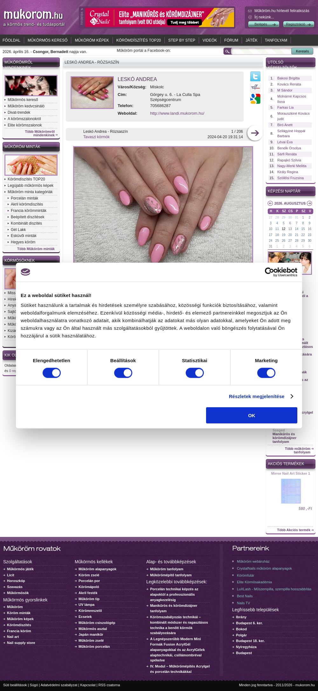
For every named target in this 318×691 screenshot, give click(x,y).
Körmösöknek (19, 260)
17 (270, 235)
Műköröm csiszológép (97, 623)
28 (277, 217)
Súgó (34, 685)
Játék (251, 40)
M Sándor (285, 90)
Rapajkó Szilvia (289, 160)
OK (251, 415)
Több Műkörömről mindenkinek (40, 133)
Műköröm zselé (91, 640)
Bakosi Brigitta (288, 78)
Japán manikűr (91, 634)
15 (303, 229)
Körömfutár (245, 575)
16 (309, 229)
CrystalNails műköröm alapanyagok (264, 568)
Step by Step (181, 40)
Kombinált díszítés (26, 223)
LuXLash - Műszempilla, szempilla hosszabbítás (274, 589)
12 (283, 229)
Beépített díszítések (27, 217)
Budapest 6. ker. (249, 623)
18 (277, 235)
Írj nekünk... (264, 17)
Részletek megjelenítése (257, 396)
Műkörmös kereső (47, 40)
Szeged (279, 430)
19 (283, 235)
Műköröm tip (89, 599)
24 (270, 240)
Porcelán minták (24, 198)
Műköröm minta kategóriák (30, 192)
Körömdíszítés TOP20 (138, 40)
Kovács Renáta (289, 84)
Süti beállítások (15, 685)
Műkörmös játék (20, 569)
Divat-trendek (19, 112)
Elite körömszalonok (25, 125)
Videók (210, 40)
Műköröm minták (22, 147)
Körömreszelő (90, 611)
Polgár (241, 635)
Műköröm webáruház (253, 561)
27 (270, 217)
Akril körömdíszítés (27, 204)
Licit (10, 575)
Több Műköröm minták (36, 249)
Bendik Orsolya (289, 148)
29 (283, 217)
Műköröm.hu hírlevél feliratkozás (281, 11)
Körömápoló (89, 587)
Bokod (241, 629)
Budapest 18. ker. (250, 641)
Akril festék (88, 593)
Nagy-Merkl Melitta (292, 166)
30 (290, 217)
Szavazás (15, 587)
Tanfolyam (276, 40)
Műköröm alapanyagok (97, 569)
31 (296, 217)
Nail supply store (21, 643)
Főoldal (11, 40)
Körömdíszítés (19, 625)
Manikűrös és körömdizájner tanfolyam (284, 438)
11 (277, 229)
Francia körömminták (28, 210)
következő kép (255, 133)
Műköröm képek (92, 40)
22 (303, 235)
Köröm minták (19, 613)
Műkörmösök (18, 593)
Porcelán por (89, 581)
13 (290, 229)
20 (290, 235)
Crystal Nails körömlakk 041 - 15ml (291, 475)
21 (296, 235)
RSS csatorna (109, 685)
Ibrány (241, 617)
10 (270, 229)
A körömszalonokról (24, 119)
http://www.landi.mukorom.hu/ (177, 113)
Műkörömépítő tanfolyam (171, 575)
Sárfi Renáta (287, 154)
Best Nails (245, 596)
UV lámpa (86, 604)
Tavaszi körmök (96, 137)
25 (277, 240)
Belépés (260, 24)
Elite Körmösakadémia (254, 582)
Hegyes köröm (23, 242)
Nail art (13, 637)
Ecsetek (85, 617)
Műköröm (15, 607)
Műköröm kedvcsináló (26, 106)
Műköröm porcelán (94, 646)
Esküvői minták (24, 236)
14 (296, 229)
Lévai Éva (285, 142)
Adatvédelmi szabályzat (59, 685)
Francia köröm (19, 631)
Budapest (244, 653)
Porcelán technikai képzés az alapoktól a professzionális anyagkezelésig (174, 594)
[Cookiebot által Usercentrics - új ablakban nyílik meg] (269, 272)
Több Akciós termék (293, 530)
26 (283, 240)
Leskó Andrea (137, 79)
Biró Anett (285, 125)
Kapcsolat (87, 685)
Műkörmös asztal (93, 629)
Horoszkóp (16, 581)
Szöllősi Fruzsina (290, 178)
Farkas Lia (285, 107)
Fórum (231, 40)
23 (309, 235)
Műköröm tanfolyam (166, 569)
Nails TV (243, 603)
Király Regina (287, 172)
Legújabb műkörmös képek (30, 185)
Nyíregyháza (246, 647)
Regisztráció (295, 24)
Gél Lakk (18, 229)
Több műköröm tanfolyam (297, 450)
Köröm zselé (89, 575)
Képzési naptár (284, 191)
